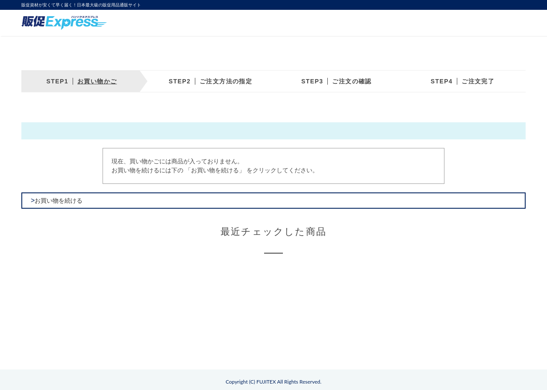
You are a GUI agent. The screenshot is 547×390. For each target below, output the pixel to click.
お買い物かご (97, 81)
